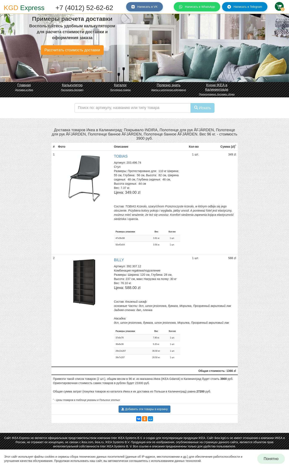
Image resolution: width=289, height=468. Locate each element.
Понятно (271, 459)
